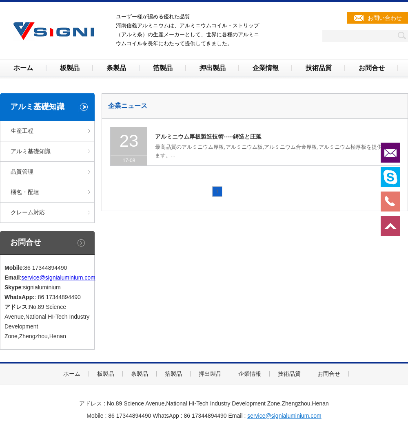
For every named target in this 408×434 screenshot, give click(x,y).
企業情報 (266, 67)
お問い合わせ (385, 18)
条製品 (116, 67)
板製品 (70, 67)
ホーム (23, 67)
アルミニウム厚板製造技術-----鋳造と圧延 (208, 136)
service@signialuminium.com (58, 277)
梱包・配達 (25, 192)
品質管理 (22, 171)
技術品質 (319, 67)
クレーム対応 (28, 212)
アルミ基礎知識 (31, 151)
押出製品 (213, 67)
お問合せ (372, 67)
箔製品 (163, 67)
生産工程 (22, 131)
